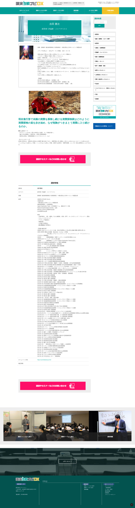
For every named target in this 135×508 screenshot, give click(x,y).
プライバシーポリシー (110, 494)
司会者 (97, 83)
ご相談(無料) (108, 487)
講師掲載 (86, 489)
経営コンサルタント (100, 70)
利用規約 (107, 492)
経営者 (97, 43)
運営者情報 (107, 491)
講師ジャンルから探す (89, 486)
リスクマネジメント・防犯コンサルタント (105, 89)
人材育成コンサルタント (101, 74)
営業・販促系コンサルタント (102, 79)
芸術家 (97, 99)
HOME (45, 481)
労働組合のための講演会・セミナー (104, 126)
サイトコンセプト (109, 486)
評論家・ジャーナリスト (101, 52)
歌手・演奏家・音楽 (100, 65)
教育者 (97, 34)
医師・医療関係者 (99, 56)
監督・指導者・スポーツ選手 (102, 39)
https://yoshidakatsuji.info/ (44, 359)
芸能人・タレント (99, 61)
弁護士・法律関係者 (100, 47)
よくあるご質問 (108, 489)
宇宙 (96, 94)
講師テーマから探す (88, 487)
